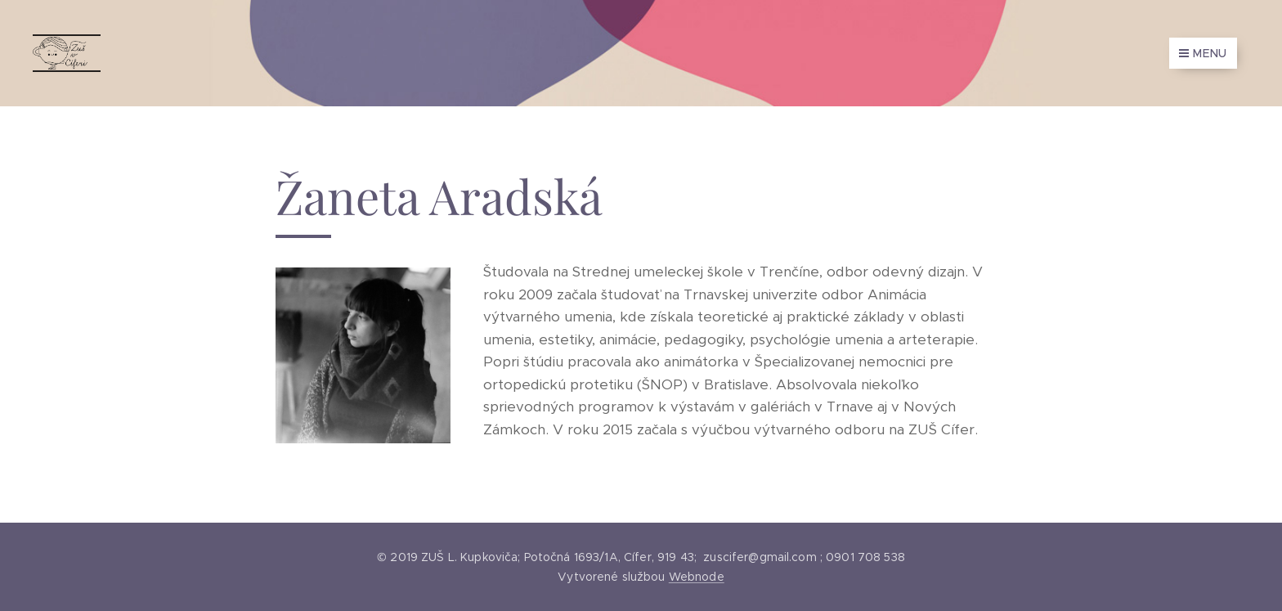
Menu (1203, 53)
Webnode (696, 576)
